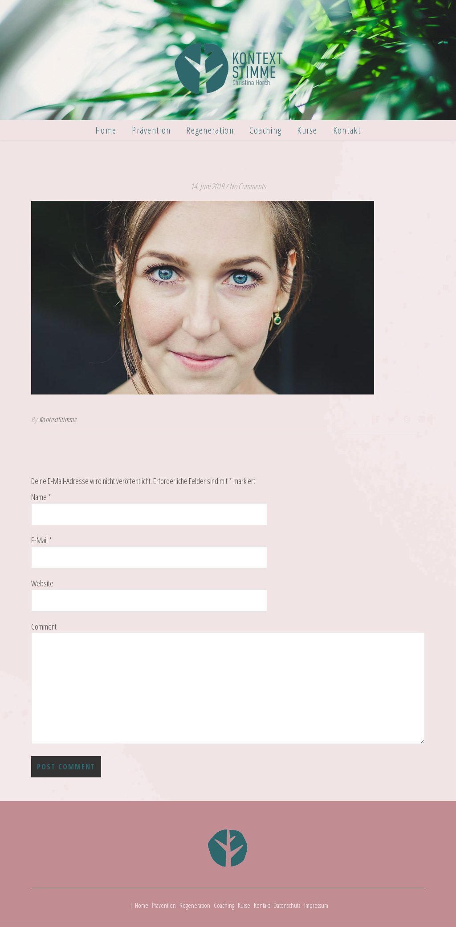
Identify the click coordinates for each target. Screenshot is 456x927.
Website (42, 583)
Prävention (151, 130)
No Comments (247, 186)
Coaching (265, 130)
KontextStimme (58, 419)
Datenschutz (287, 905)
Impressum (316, 905)
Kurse (307, 130)
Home (105, 130)
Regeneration (210, 130)
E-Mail (41, 540)
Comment (44, 626)
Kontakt (347, 130)
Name (41, 497)
